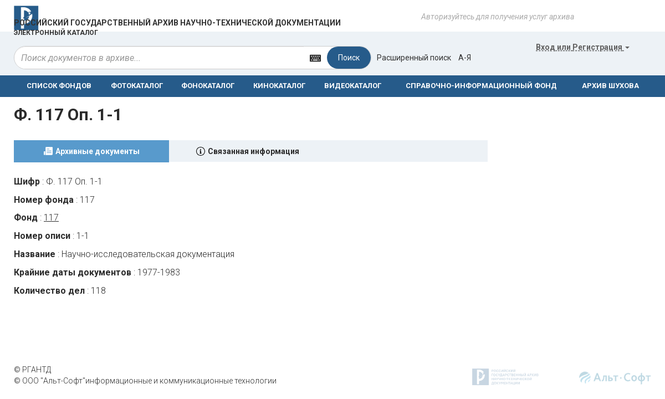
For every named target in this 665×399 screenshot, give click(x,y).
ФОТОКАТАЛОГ (137, 85)
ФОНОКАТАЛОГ (207, 85)
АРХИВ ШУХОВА (610, 85)
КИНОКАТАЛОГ (279, 85)
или (583, 47)
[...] (159, 58)
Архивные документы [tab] (97, 151)
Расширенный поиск (414, 57)
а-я (464, 57)
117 (51, 217)
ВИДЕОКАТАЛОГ (352, 85)
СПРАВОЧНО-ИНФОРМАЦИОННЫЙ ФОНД (481, 85)
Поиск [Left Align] (349, 57)
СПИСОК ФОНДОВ (59, 85)
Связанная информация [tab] (253, 151)
